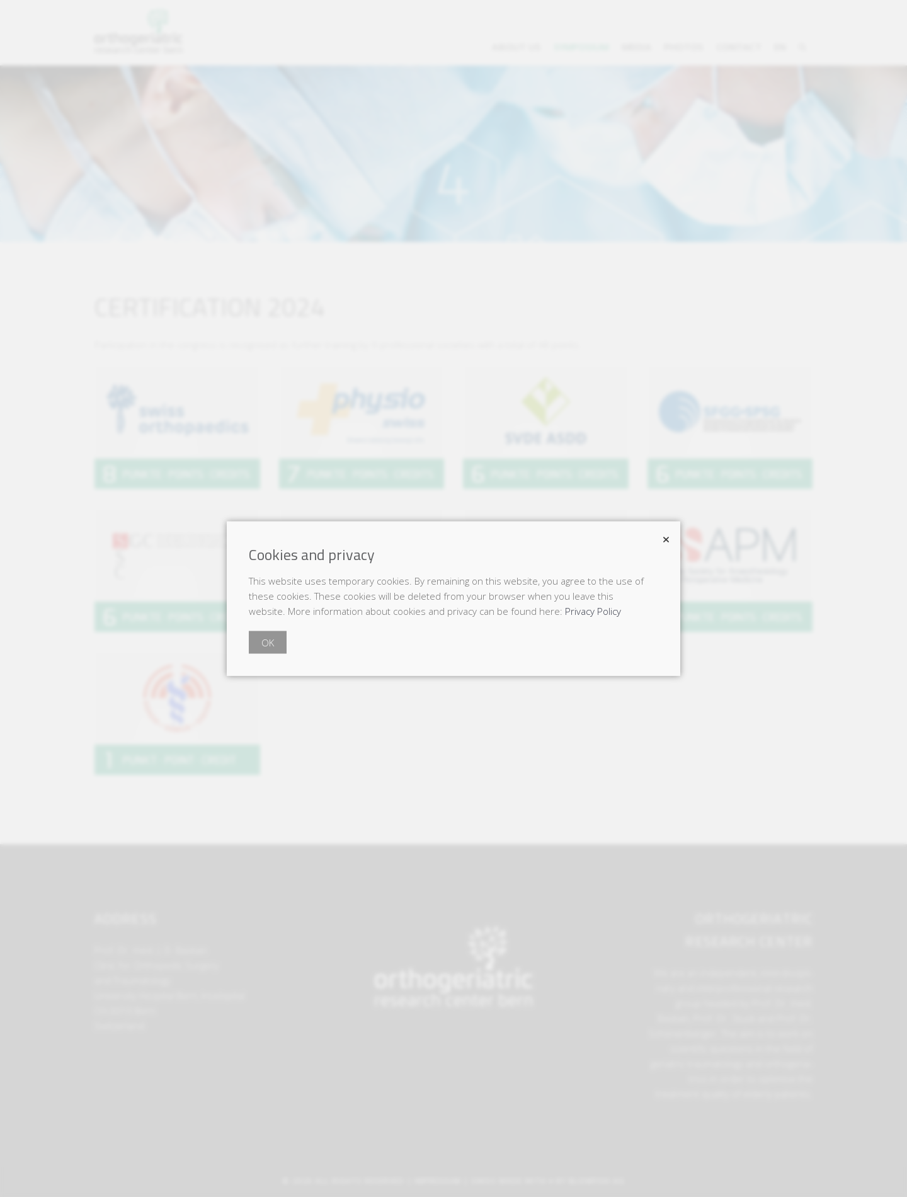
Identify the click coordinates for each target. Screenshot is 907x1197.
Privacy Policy (593, 611)
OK (267, 642)
